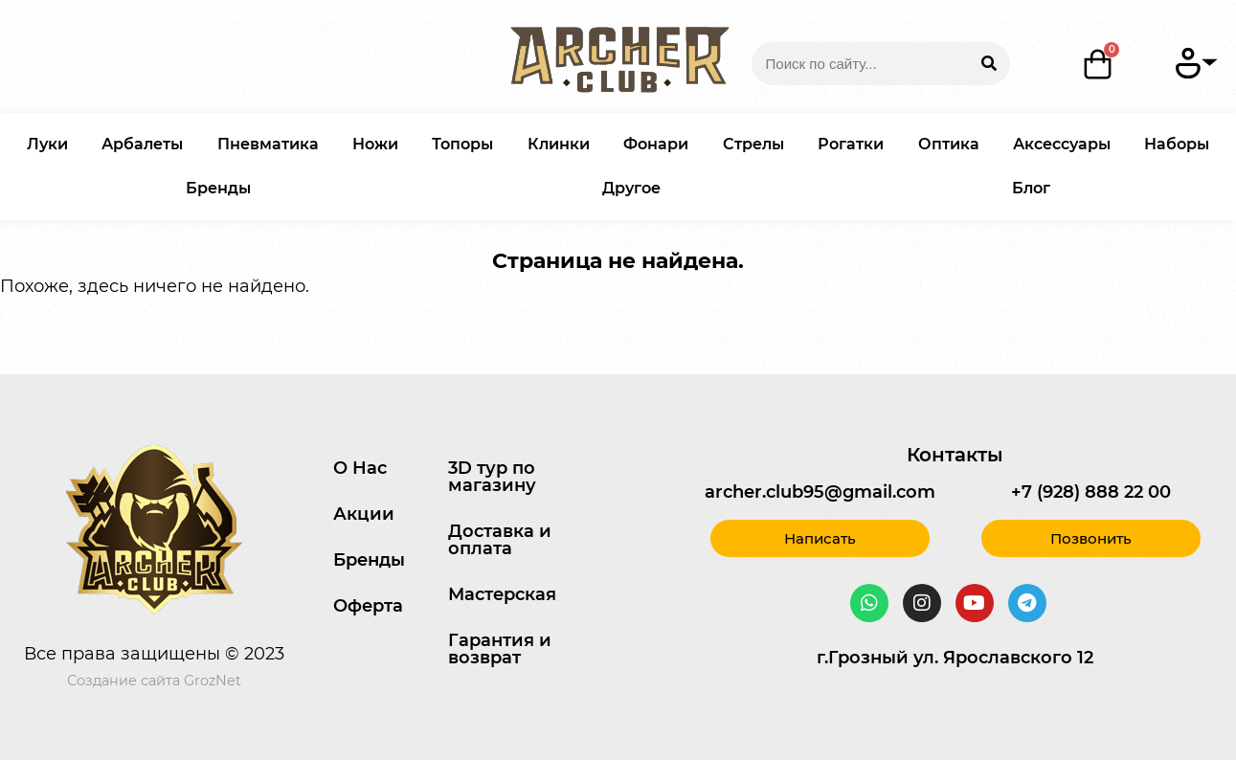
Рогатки (851, 144)
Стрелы (753, 144)
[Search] (988, 63)
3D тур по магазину (492, 477)
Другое (631, 188)
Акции (363, 514)
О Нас (360, 468)
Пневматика (268, 144)
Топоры (462, 144)
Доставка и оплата (499, 540)
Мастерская (502, 594)
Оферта (368, 605)
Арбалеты (142, 144)
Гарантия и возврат (499, 649)
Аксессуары (1062, 144)
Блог (1031, 188)
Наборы (1176, 144)
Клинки (559, 144)
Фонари (655, 144)
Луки (47, 144)
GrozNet (212, 680)
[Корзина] (1098, 64)
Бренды (218, 188)
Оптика (948, 144)
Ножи (375, 144)
